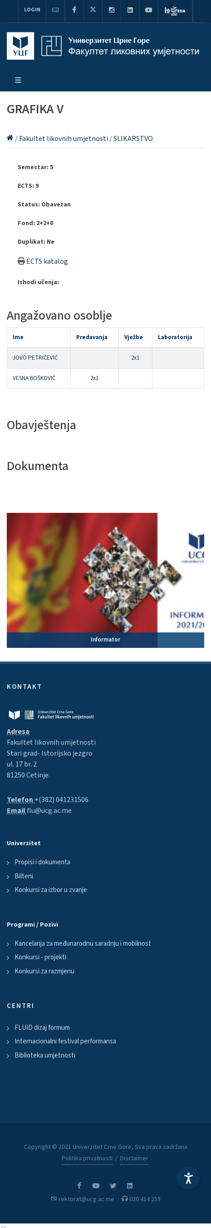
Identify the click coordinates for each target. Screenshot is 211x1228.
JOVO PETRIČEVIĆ (35, 358)
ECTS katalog (47, 261)
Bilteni (24, 876)
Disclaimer (134, 1158)
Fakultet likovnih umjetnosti (64, 139)
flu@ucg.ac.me (49, 811)
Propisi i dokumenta (42, 862)
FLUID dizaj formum (42, 1028)
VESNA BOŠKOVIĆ (34, 378)
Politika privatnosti (87, 1158)
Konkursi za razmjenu (44, 971)
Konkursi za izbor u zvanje (51, 890)
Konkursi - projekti (40, 957)
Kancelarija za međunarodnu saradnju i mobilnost (83, 943)
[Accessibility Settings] (188, 1178)
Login (32, 10)
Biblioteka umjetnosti (45, 1055)
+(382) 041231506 (61, 800)
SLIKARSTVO (133, 139)
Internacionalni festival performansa (65, 1041)
